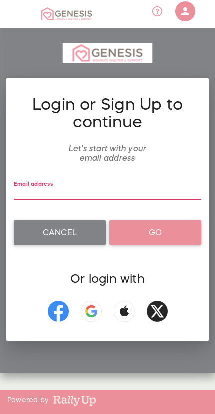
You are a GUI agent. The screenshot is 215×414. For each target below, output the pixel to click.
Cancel (60, 232)
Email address (33, 184)
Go (155, 232)
